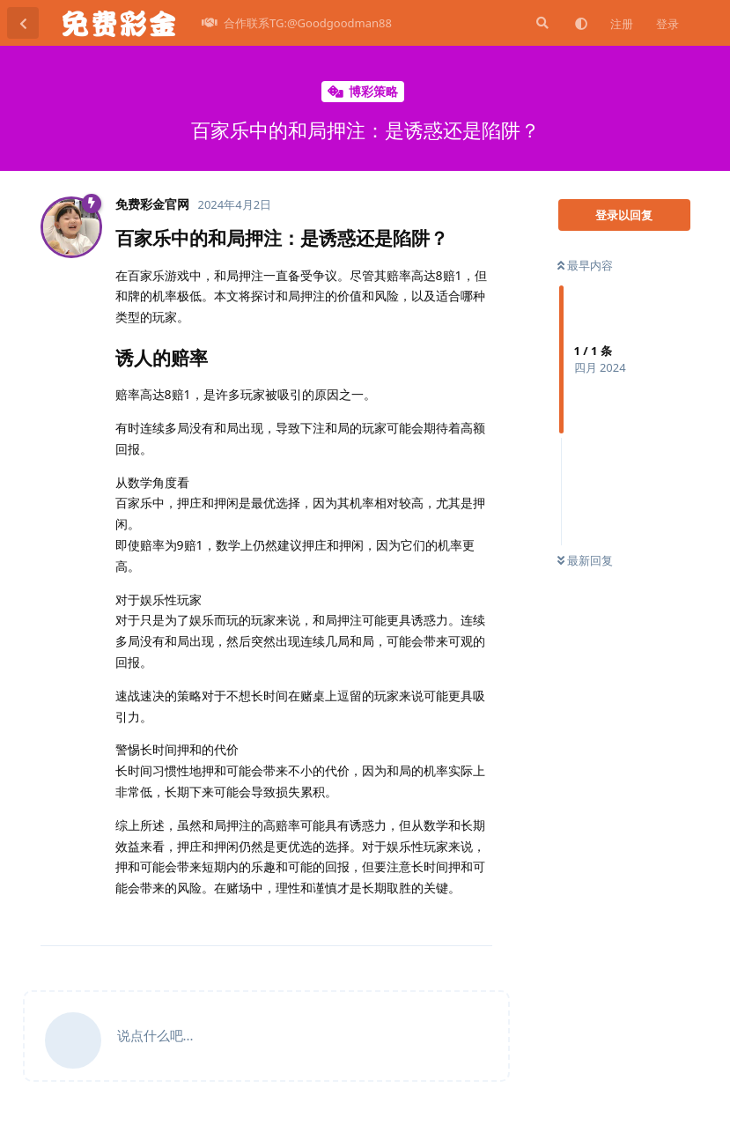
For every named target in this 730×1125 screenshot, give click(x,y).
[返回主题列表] (23, 23)
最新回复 (585, 560)
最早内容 (585, 265)
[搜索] (541, 23)
